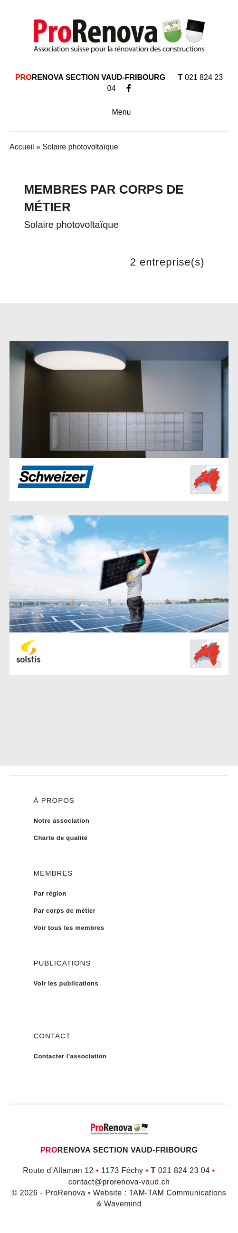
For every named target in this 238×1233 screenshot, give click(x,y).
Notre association (62, 820)
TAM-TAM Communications (177, 1193)
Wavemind (123, 1204)
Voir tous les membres (69, 927)
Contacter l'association (70, 1056)
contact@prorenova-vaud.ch (119, 1182)
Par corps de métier (65, 910)
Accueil (22, 147)
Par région (50, 893)
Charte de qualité (61, 837)
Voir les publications (66, 983)
